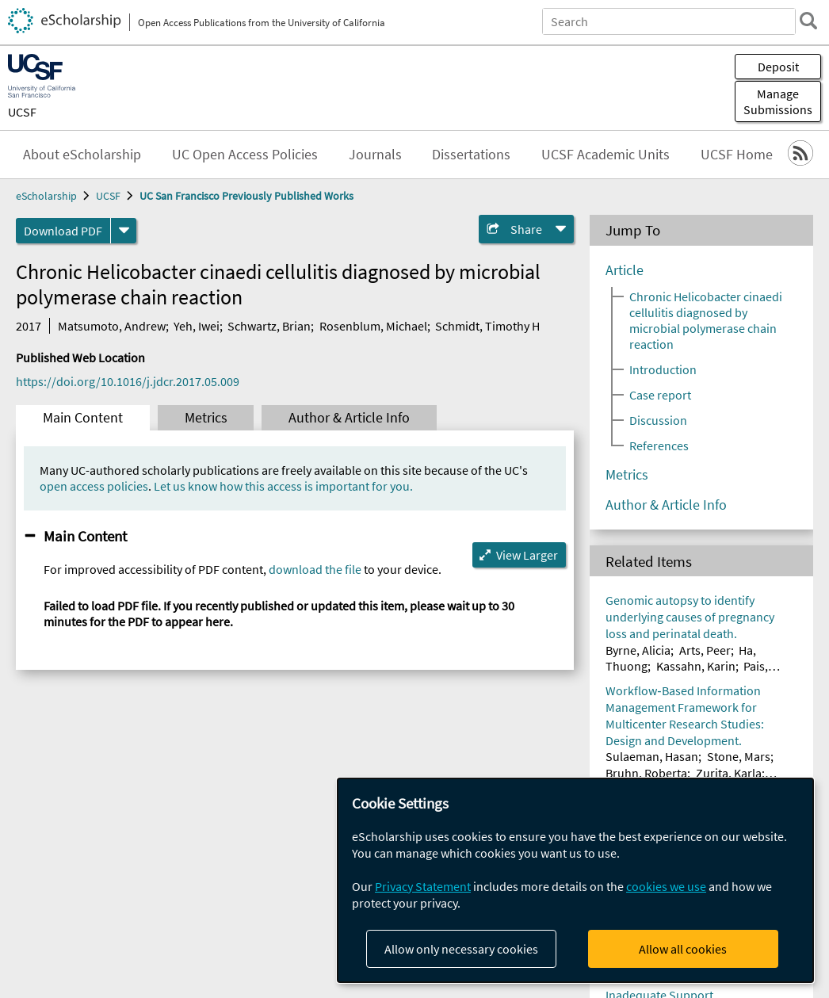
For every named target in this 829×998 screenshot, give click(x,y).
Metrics (206, 417)
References (659, 445)
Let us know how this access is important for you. (283, 486)
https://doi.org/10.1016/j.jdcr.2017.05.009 (127, 381)
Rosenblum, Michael (373, 326)
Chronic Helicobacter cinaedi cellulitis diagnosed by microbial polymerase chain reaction (705, 320)
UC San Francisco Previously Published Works (246, 196)
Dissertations (471, 154)
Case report (660, 395)
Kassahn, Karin (695, 666)
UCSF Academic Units (605, 154)
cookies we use (666, 886)
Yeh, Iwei (197, 326)
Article (625, 270)
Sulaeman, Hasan (652, 756)
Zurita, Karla (729, 773)
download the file (315, 569)
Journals (375, 154)
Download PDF (63, 231)
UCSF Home (737, 154)
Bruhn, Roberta (646, 773)
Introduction (663, 369)
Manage (777, 101)
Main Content (83, 417)
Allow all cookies (683, 949)
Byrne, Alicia (638, 650)
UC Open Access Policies (245, 154)
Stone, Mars (738, 756)
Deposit (778, 67)
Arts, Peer (705, 650)
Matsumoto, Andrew (112, 326)
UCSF (22, 112)
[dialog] (575, 880)
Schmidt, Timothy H (487, 326)
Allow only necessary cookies (461, 949)
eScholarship (46, 196)
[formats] (123, 230)
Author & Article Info (349, 417)
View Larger (527, 555)
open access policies (94, 486)
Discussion (658, 420)
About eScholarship (82, 154)
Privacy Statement (423, 886)
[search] (808, 20)
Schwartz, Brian (269, 326)
